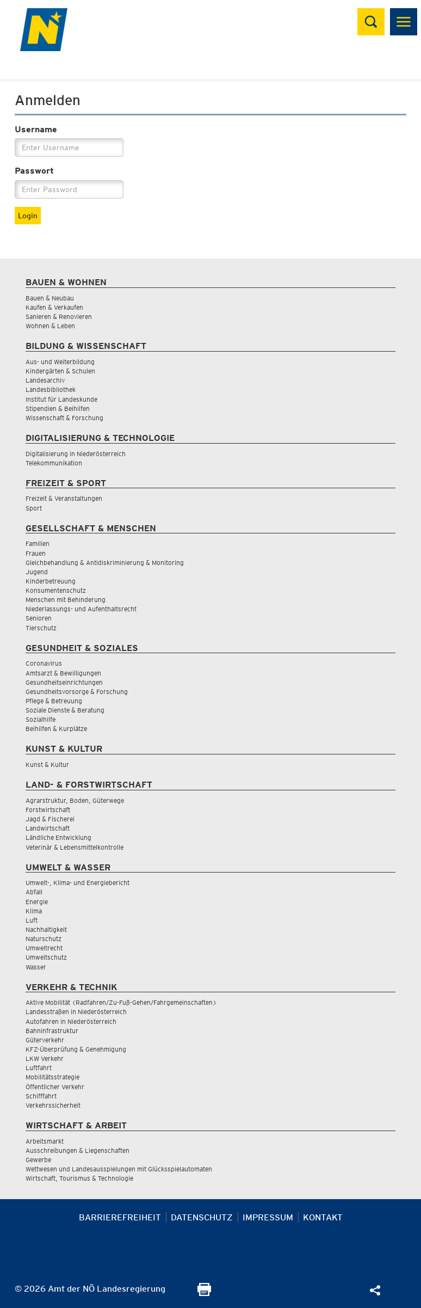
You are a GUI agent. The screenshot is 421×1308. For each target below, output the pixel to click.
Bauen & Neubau (50, 298)
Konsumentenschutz (56, 590)
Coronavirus (44, 663)
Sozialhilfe (40, 719)
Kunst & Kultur (47, 764)
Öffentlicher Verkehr (55, 1087)
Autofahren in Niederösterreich (71, 1021)
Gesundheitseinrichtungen (64, 682)
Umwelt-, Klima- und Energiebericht (77, 883)
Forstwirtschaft (48, 810)
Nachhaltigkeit (46, 929)
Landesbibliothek (51, 389)
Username (36, 129)
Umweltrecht (44, 948)
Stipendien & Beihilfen (58, 408)
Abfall (34, 892)
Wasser (36, 967)
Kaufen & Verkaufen (54, 307)
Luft (32, 920)
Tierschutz (41, 628)
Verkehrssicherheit (53, 1105)
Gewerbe (38, 1160)
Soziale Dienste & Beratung (65, 710)
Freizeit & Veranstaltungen (64, 498)
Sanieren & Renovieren (59, 316)
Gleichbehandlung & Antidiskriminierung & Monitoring (105, 562)
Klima (34, 911)
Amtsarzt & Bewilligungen (63, 673)
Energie (37, 902)
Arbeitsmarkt (45, 1141)
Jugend (37, 572)
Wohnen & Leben (50, 326)
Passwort (34, 170)
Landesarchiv (45, 380)
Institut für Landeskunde (61, 399)
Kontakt (323, 1217)
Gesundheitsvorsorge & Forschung (77, 691)
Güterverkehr (45, 1040)
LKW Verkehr (45, 1058)
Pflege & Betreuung (54, 701)
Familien (37, 543)
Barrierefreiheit (120, 1217)
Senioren (39, 618)
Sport (34, 508)
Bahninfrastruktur (52, 1031)
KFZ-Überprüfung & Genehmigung (76, 1049)
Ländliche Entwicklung (58, 837)
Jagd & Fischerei (50, 819)
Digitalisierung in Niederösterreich (76, 454)
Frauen (36, 553)
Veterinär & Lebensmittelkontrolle (74, 847)
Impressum (268, 1217)
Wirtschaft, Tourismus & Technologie (79, 1178)
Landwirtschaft (48, 828)
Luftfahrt (39, 1068)
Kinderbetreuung (51, 581)
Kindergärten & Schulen (60, 371)
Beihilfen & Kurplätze (56, 728)
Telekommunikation (54, 463)
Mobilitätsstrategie (52, 1077)
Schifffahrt (41, 1096)
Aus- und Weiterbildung (60, 362)
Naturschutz (43, 939)
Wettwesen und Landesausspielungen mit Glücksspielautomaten (119, 1169)
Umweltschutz (46, 957)
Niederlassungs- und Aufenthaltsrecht (81, 609)
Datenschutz (202, 1217)
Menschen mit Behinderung (66, 599)
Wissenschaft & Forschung (64, 418)
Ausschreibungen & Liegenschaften (77, 1150)
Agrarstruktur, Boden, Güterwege (75, 800)
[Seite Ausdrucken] (204, 1293)
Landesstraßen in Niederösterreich (76, 1012)
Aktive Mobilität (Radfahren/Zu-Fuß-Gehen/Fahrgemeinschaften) (121, 1002)
